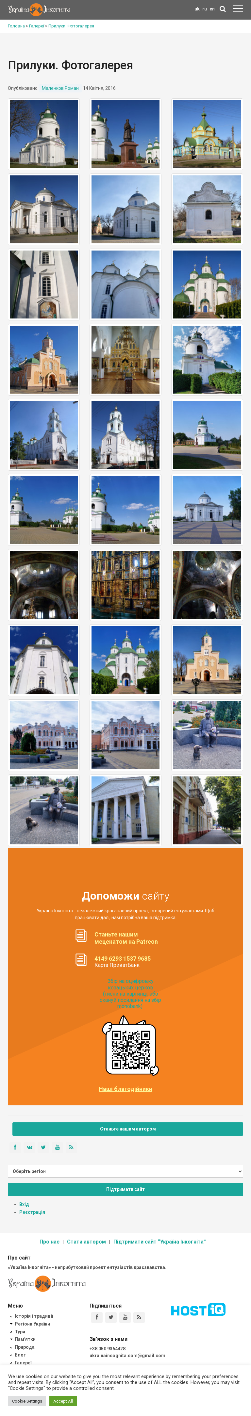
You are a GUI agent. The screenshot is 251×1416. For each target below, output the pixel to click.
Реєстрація (32, 1212)
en (212, 8)
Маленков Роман (60, 88)
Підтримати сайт (125, 1189)
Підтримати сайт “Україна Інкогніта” (159, 1242)
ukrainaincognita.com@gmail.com (127, 1355)
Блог (20, 1355)
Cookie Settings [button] (27, 1401)
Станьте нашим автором (128, 1128)
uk (197, 8)
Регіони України (32, 1323)
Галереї (23, 1362)
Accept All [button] (63, 1401)
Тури (20, 1331)
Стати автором (86, 1242)
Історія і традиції (34, 1316)
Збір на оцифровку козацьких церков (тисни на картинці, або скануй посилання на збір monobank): (130, 993)
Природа (25, 1347)
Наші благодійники (125, 1089)
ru (204, 8)
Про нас (49, 1242)
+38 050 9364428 (108, 1348)
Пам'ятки (25, 1339)
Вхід (24, 1204)
